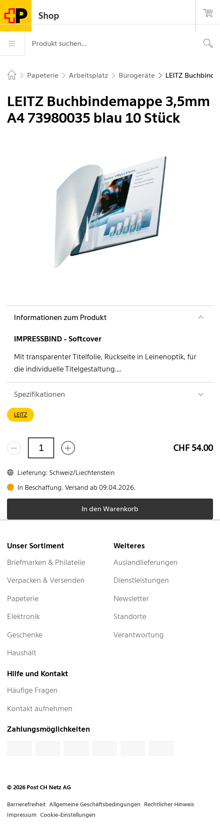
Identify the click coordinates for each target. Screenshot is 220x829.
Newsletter (131, 598)
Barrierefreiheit (26, 804)
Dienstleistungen (141, 580)
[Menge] (41, 447)
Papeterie (22, 598)
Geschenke (24, 634)
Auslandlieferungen (145, 562)
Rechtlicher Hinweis (169, 804)
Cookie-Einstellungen (68, 815)
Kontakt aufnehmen (39, 708)
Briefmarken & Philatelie (46, 562)
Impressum (22, 815)
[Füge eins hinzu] (68, 448)
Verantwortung (138, 634)
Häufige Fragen (32, 690)
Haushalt (21, 652)
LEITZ (20, 414)
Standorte (129, 616)
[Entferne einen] (14, 448)
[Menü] (12, 43)
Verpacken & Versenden (46, 580)
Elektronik (23, 616)
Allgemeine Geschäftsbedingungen (95, 804)
